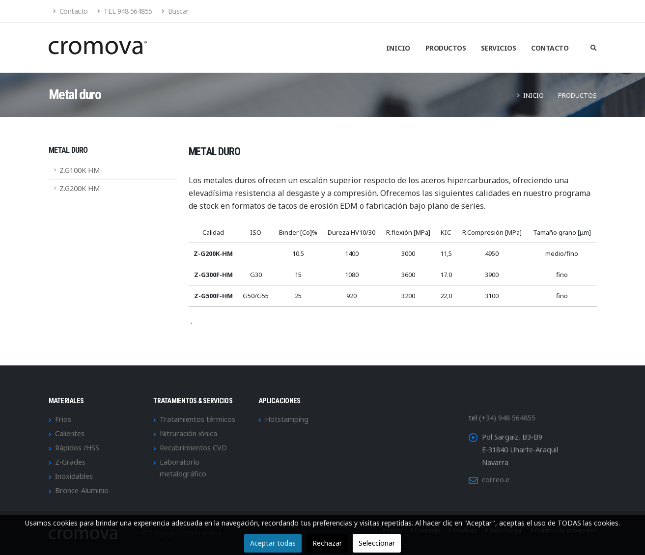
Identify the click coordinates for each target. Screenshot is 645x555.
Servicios (498, 48)
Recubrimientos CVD (193, 447)
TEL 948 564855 (124, 11)
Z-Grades (70, 462)
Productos (445, 48)
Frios (63, 419)
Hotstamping (286, 419)
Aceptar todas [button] (273, 543)
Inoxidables (74, 476)
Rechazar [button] (327, 543)
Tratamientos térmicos (197, 419)
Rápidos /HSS (77, 447)
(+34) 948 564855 (507, 417)
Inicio (398, 48)
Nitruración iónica (188, 433)
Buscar (175, 11)
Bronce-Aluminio (82, 490)
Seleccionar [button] (377, 543)
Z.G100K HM (79, 170)
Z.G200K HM (79, 188)
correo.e (495, 479)
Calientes (69, 433)
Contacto (70, 11)
